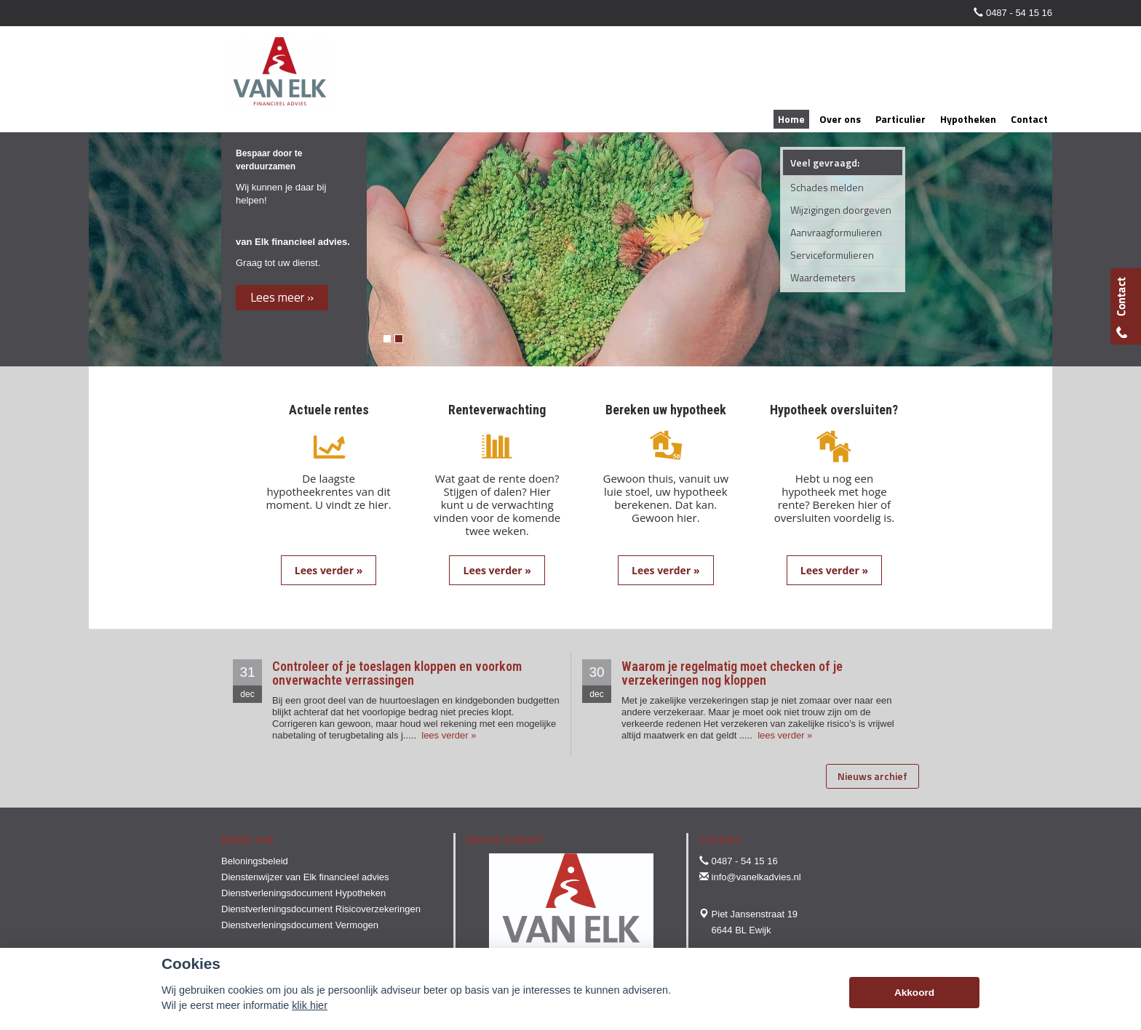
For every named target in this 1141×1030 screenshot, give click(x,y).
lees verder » (448, 735)
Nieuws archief (872, 776)
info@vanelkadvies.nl (756, 877)
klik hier (309, 1005)
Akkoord (914, 992)
